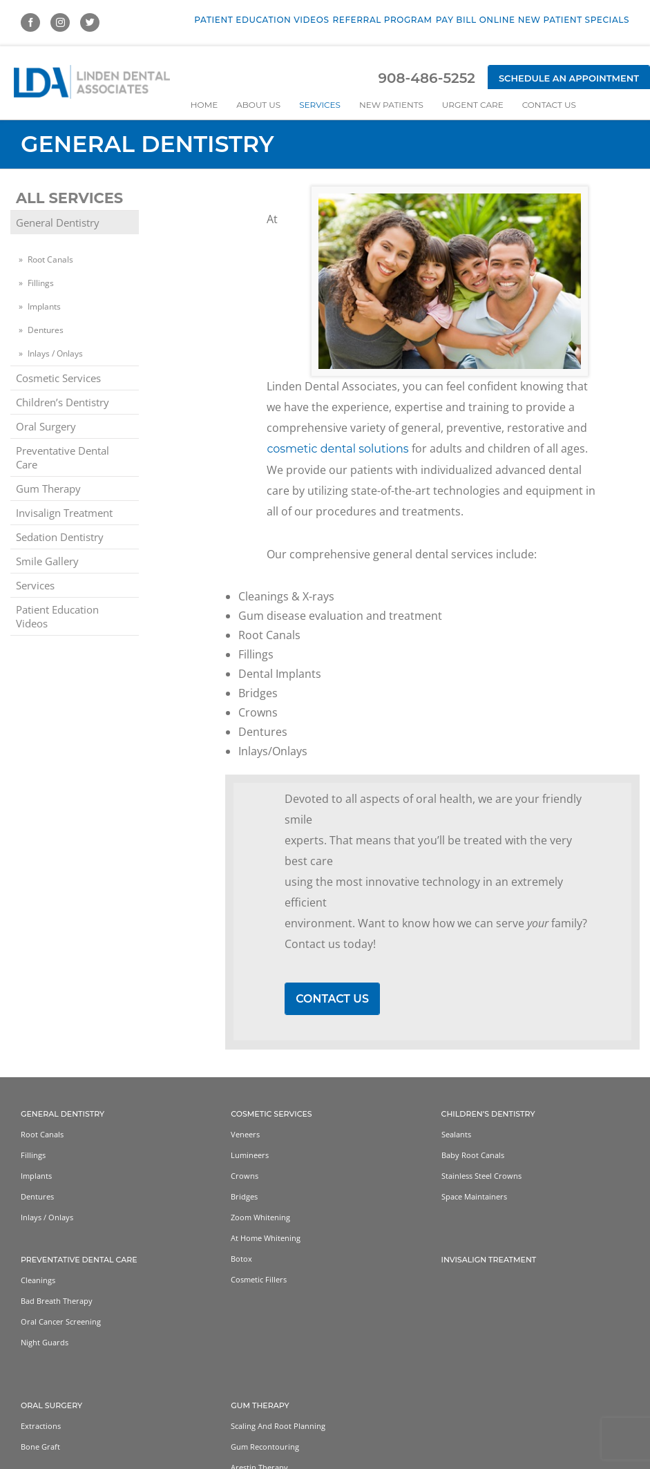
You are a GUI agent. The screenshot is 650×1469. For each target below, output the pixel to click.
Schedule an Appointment (569, 78)
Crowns (244, 1176)
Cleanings (38, 1281)
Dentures (46, 330)
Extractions (41, 1426)
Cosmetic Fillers (259, 1280)
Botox (241, 1259)
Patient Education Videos (57, 616)
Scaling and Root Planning (278, 1426)
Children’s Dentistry (62, 402)
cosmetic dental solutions (337, 448)
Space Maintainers (474, 1197)
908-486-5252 (426, 78)
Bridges (244, 1197)
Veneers (245, 1135)
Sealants (456, 1135)
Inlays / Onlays (55, 353)
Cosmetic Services (58, 378)
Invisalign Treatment (64, 513)
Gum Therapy (48, 488)
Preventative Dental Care (62, 457)
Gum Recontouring (265, 1447)
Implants (44, 306)
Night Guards (44, 1343)
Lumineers (250, 1155)
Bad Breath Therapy (57, 1301)
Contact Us (332, 998)
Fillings (41, 283)
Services (35, 585)
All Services (69, 198)
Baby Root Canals (472, 1155)
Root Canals (50, 259)
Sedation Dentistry (60, 537)
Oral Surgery (46, 426)
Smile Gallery (47, 561)
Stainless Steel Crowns (481, 1176)
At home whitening (265, 1238)
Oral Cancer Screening (61, 1322)
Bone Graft (40, 1447)
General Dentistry (57, 222)
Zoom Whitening (260, 1218)
